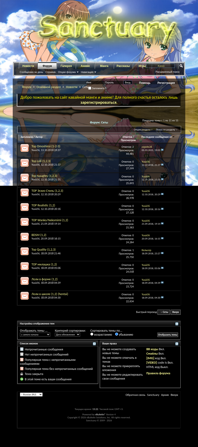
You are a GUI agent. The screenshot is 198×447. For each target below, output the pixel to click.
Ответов (127, 137)
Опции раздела (142, 129)
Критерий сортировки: (70, 331)
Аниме (85, 66)
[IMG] (150, 358)
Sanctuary (153, 395)
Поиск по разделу (165, 129)
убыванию (124, 335)
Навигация (87, 72)
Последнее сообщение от (158, 137)
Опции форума (66, 72)
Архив (165, 395)
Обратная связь (135, 395)
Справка (50, 72)
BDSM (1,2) (38, 235)
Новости (28, 66)
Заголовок (27, 137)
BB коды (152, 349)
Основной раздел (49, 87)
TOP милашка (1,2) (44, 264)
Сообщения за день (31, 72)
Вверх (175, 312)
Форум (47, 66)
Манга (104, 66)
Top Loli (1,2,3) (41, 161)
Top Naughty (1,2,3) (44, 176)
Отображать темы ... (33, 331)
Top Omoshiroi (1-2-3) (45, 146)
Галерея (66, 66)
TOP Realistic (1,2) (43, 205)
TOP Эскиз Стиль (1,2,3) (47, 191)
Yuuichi (35, 150)
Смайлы (152, 354)
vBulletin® (100, 414)
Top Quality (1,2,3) (43, 250)
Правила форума (158, 373)
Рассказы (123, 66)
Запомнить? (97, 88)
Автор (39, 137)
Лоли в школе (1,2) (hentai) (49, 294)
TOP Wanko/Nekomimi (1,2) (49, 220)
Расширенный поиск (167, 71)
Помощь (145, 83)
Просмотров (128, 140)
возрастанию (101, 335)
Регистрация (166, 83)
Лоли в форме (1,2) (44, 279)
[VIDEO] (151, 363)
